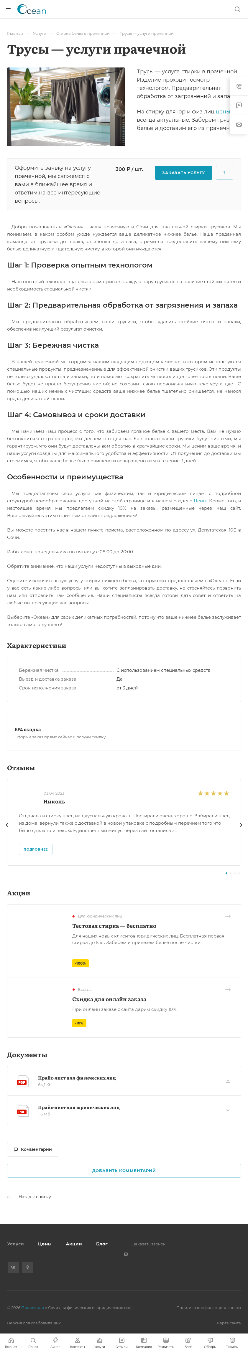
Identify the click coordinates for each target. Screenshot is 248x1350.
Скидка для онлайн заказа (109, 999)
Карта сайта (229, 1323)
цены (223, 111)
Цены (200, 501)
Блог (102, 1244)
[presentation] (7, 831)
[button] (226, 873)
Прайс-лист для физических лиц (77, 1077)
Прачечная (32, 1307)
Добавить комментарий (124, 1170)
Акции (74, 1244)
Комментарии (33, 1149)
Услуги (15, 1244)
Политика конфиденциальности (208, 1307)
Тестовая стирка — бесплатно (114, 926)
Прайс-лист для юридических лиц (79, 1107)
